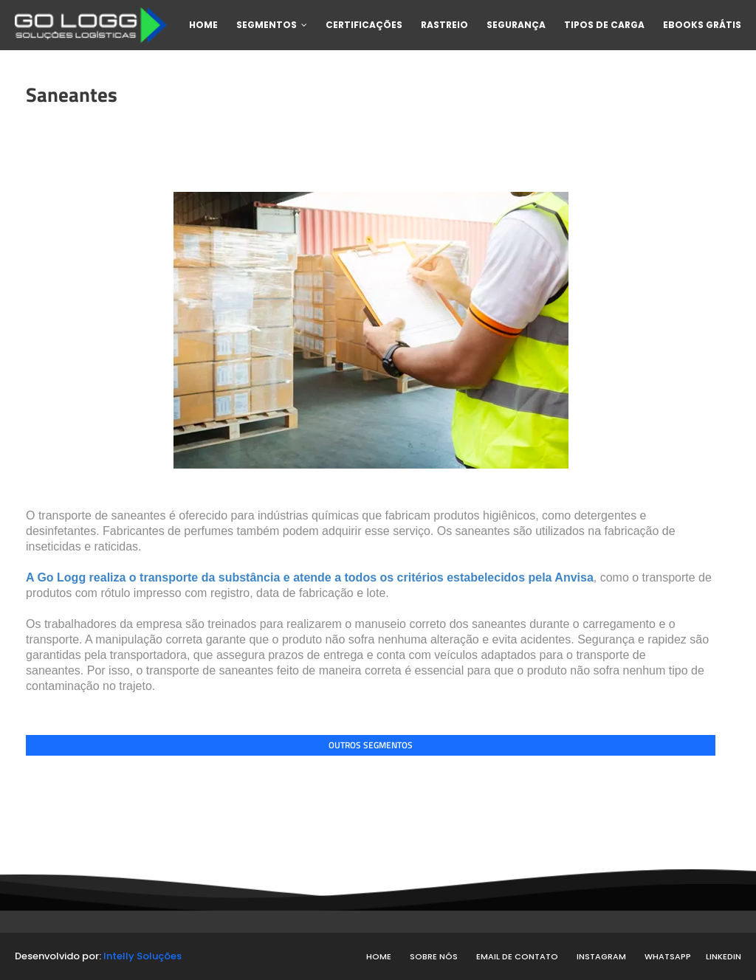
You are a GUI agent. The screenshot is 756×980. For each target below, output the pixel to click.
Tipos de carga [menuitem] (604, 24)
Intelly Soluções (142, 956)
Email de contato (517, 956)
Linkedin (723, 956)
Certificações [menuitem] (364, 24)
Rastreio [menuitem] (444, 24)
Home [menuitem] (203, 24)
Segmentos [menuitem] (266, 24)
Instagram (601, 956)
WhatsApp (668, 956)
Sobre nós (434, 956)
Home (378, 956)
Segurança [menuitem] (516, 24)
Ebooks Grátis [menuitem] (702, 24)
